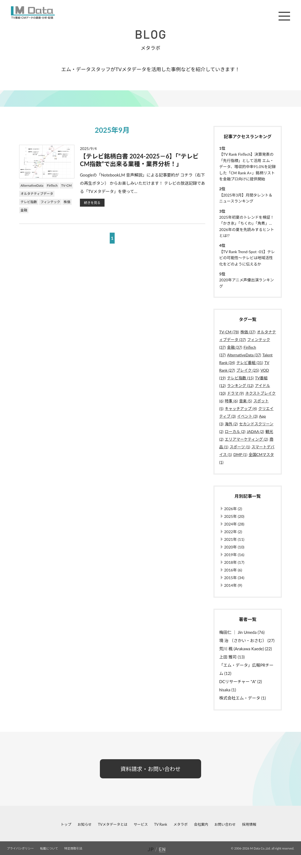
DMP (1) (240, 454)
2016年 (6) (233, 570)
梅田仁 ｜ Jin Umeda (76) (242, 632)
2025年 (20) (234, 516)
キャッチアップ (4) (241, 408)
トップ (66, 824)
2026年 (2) (233, 508)
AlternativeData (32, 185)
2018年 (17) (234, 562)
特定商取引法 (73, 848)
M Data (33, 12)
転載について (49, 848)
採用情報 (249, 824)
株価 (67, 202)
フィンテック (50, 202)
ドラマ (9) (235, 393)
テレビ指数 (29, 202)
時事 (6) (231, 400)
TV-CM (66, 185)
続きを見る (92, 203)
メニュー (284, 16)
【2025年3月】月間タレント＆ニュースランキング (246, 198)
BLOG (150, 34)
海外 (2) (231, 423)
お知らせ (84, 824)
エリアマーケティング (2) (246, 439)
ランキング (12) (240, 385)
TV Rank (160, 824)
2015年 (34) (234, 577)
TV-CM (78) (229, 332)
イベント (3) (247, 416)
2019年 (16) (234, 554)
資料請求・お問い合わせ (150, 769)
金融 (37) (234, 347)
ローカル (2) (235, 431)
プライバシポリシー (20, 848)
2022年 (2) (233, 531)
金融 (24, 210)
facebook (4, 824)
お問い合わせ (225, 824)
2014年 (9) (233, 585)
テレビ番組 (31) (249, 362)
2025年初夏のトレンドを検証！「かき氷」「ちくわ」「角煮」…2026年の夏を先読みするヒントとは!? (246, 226)
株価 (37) (247, 332)
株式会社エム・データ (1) (242, 697)
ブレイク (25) (247, 370)
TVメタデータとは (112, 824)
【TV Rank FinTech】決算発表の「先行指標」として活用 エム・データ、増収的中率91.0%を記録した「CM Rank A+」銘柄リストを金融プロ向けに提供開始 (247, 166)
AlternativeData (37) (244, 355)
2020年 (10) (234, 547)
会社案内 (201, 824)
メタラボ (180, 824)
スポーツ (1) (240, 446)
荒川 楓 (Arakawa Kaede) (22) (245, 648)
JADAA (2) (255, 431)
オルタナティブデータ (37, 194)
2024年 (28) (234, 524)
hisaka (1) (227, 689)
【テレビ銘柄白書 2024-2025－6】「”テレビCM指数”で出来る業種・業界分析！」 (139, 159)
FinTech (52, 185)
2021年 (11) (234, 539)
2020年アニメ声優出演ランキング (246, 283)
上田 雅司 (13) (232, 656)
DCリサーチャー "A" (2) (240, 681)
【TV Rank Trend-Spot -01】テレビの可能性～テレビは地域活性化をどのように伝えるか (247, 257)
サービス (141, 824)
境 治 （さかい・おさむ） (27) (246, 640)
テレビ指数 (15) (240, 377)
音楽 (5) (245, 400)
